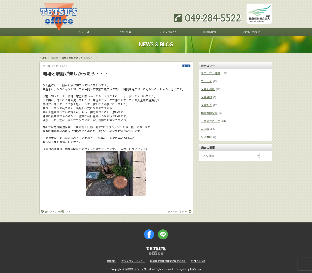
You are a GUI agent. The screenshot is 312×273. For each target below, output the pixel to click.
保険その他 (208, 89)
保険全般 (206, 97)
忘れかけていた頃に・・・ (57, 211)
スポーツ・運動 (210, 73)
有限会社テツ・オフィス (138, 269)
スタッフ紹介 (167, 32)
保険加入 (206, 105)
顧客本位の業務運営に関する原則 (168, 261)
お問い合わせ (251, 32)
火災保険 (206, 137)
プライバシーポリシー (133, 261)
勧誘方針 (111, 261)
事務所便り (209, 32)
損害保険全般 (209, 113)
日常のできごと (210, 121)
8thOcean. (195, 269)
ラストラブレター (179, 211)
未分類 (186, 66)
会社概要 (125, 32)
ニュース (83, 32)
